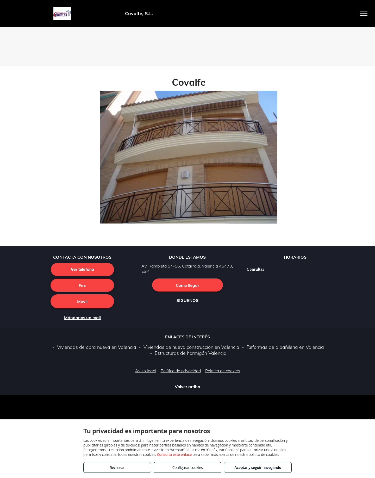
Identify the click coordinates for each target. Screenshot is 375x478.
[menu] (363, 13)
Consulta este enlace (174, 454)
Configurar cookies (187, 467)
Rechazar (117, 467)
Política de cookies (222, 370)
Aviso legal (145, 370)
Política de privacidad (181, 370)
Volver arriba (187, 386)
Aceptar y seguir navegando (257, 467)
